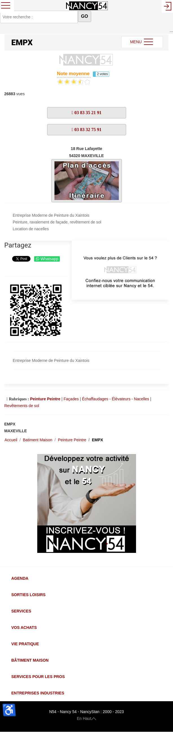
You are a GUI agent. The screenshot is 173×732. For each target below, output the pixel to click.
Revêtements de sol (21, 405)
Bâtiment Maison (30, 660)
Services (21, 611)
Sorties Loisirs (28, 594)
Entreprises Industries (37, 693)
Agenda (20, 578)
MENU (142, 42)
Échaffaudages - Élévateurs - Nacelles (115, 399)
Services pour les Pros (38, 676)
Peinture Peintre (45, 399)
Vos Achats (24, 627)
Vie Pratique (25, 644)
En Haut (86, 718)
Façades (71, 399)
